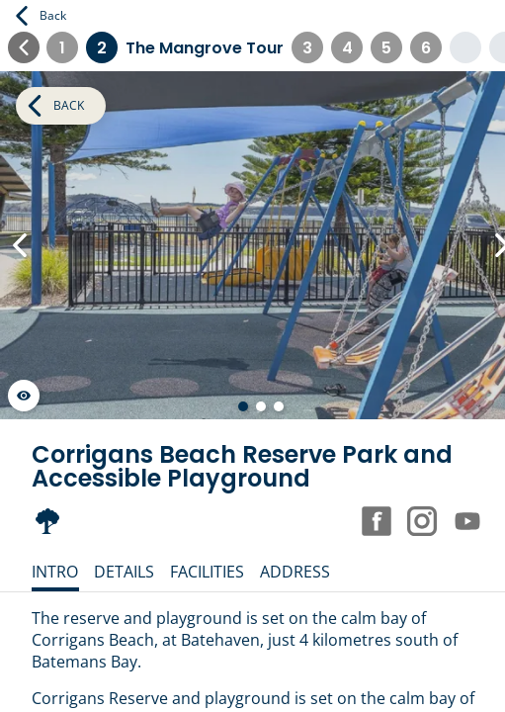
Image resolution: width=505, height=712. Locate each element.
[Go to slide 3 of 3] (279, 406)
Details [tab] (124, 571)
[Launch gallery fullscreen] (24, 395)
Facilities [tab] (207, 571)
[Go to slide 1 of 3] (243, 406)
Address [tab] (295, 571)
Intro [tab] (55, 571)
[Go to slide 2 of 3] (261, 406)
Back (41, 16)
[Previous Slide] (20, 245)
